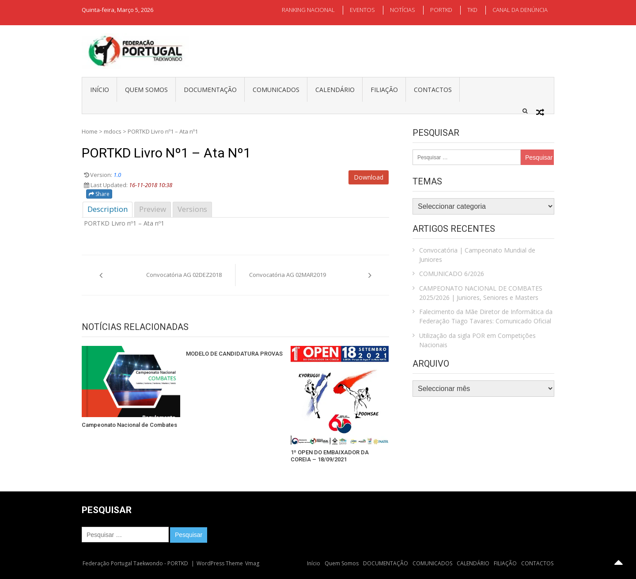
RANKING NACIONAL (308, 10)
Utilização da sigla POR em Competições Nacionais (477, 340)
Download (368, 177)
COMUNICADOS (276, 89)
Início (99, 89)
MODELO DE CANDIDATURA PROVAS (234, 353)
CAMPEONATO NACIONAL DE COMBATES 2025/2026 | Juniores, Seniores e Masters (480, 293)
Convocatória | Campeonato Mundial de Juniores (477, 255)
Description (107, 209)
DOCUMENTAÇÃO (210, 89)
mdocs (112, 131)
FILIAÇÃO (384, 89)
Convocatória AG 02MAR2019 (287, 275)
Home (90, 131)
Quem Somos (146, 89)
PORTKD (441, 10)
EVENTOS (362, 10)
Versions (192, 209)
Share (99, 194)
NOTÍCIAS (402, 10)
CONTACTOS (433, 89)
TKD (472, 10)
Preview (152, 209)
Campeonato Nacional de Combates (129, 425)
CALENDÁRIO (335, 89)
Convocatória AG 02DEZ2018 (184, 275)
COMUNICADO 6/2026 (451, 273)
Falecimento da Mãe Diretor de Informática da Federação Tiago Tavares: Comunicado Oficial (486, 316)
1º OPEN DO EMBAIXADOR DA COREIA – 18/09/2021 (330, 456)
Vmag (252, 563)
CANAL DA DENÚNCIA (520, 10)
